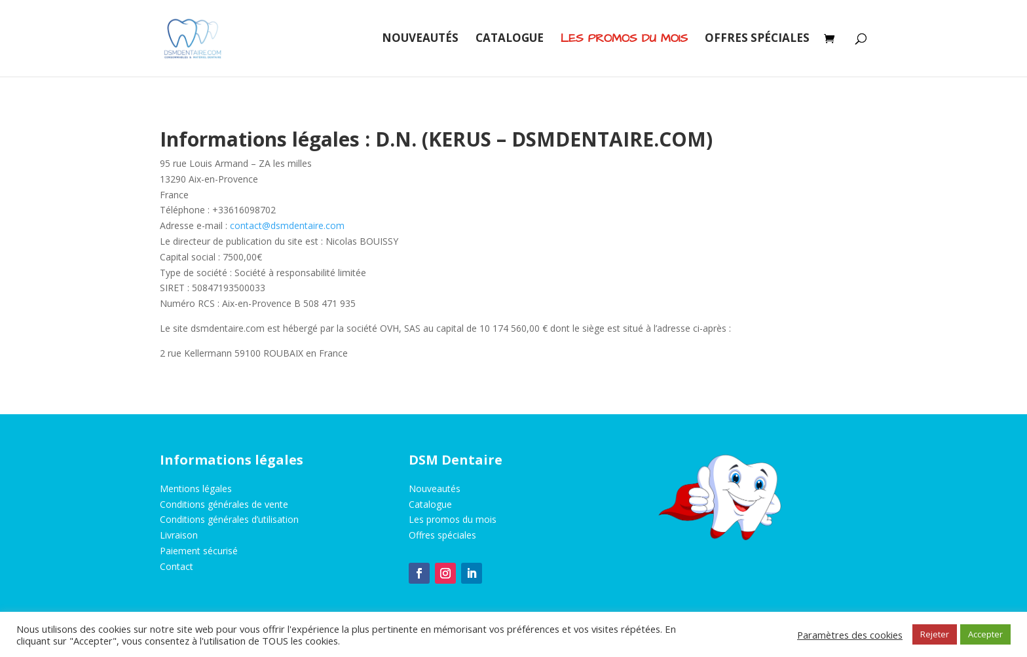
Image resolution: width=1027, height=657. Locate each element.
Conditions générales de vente (224, 504)
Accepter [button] (985, 634)
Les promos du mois (452, 519)
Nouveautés (420, 39)
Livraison (179, 535)
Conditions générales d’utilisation (229, 519)
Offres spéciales (757, 39)
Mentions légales (196, 488)
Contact (176, 566)
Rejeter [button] (934, 634)
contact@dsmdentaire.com (287, 225)
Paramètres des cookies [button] (850, 635)
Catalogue (510, 39)
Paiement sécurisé (199, 550)
